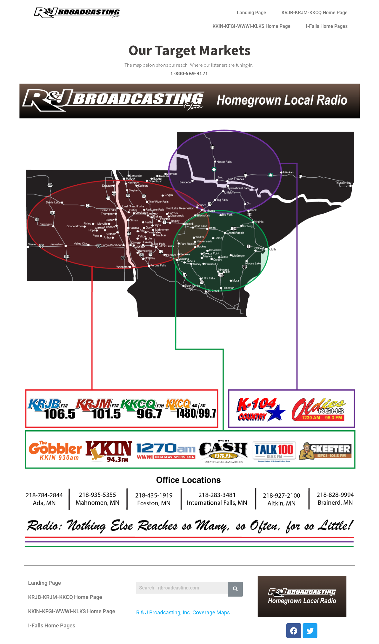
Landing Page (251, 12)
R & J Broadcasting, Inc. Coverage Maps (183, 612)
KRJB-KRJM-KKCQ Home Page (315, 12)
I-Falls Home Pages (327, 26)
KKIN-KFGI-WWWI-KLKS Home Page (251, 26)
